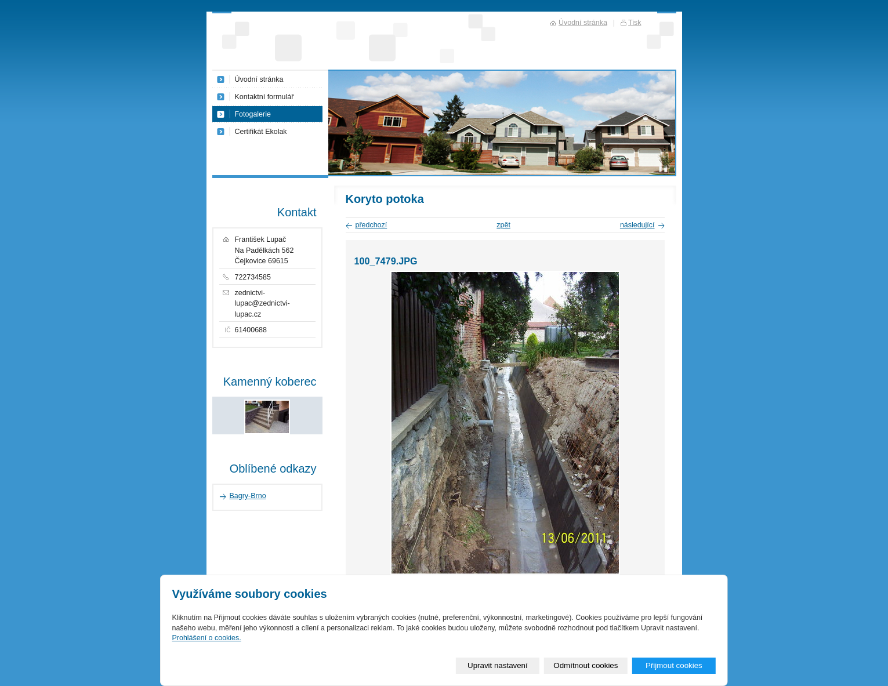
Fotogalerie (253, 114)
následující (637, 225)
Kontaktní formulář (264, 97)
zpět (503, 225)
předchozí (371, 225)
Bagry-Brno (248, 496)
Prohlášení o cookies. (206, 638)
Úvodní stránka (259, 79)
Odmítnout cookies (585, 665)
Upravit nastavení (497, 665)
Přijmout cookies (674, 665)
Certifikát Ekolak (261, 132)
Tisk (634, 23)
